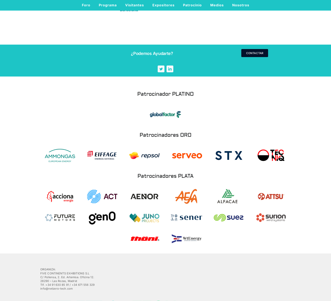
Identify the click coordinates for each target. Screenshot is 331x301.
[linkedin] (249, 53)
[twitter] (240, 53)
